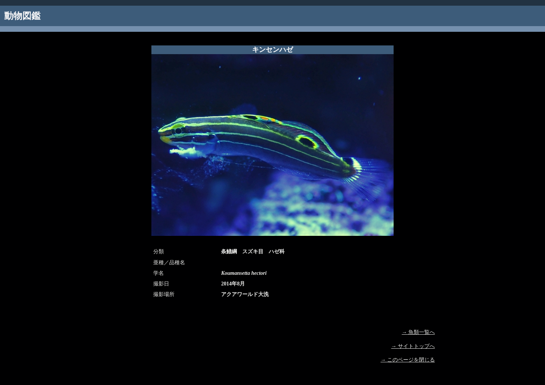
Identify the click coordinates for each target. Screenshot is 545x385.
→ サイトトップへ (413, 346)
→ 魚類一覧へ (418, 332)
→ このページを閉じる (408, 360)
